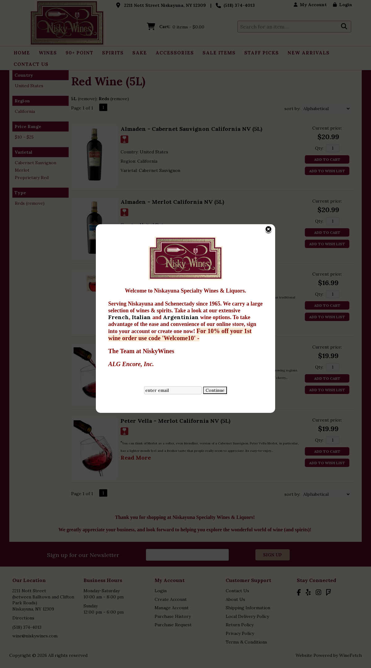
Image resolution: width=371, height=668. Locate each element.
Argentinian (171, 237)
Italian (132, 237)
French (109, 237)
